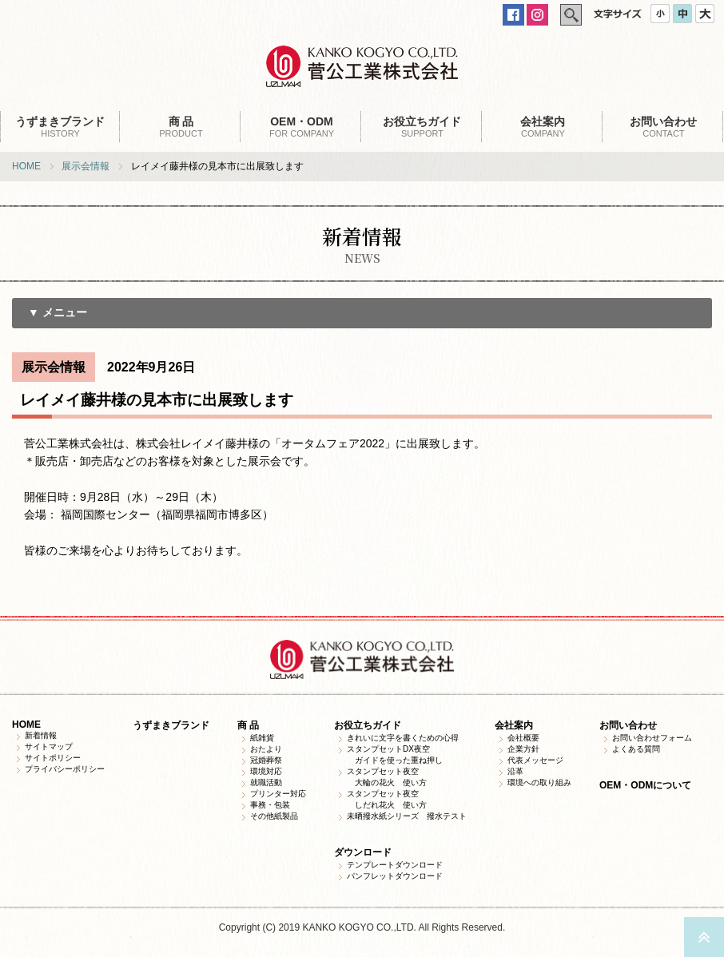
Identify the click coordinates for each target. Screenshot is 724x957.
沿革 (515, 771)
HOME (26, 166)
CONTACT (663, 126)
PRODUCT (181, 126)
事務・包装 (270, 804)
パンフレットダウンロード (395, 876)
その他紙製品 (274, 816)
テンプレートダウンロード (395, 864)
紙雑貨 (262, 737)
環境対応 (266, 771)
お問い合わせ (628, 725)
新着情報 (41, 735)
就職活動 (266, 782)
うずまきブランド (171, 725)
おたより (266, 749)
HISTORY (60, 126)
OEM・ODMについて (645, 785)
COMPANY (543, 126)
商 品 (248, 725)
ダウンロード (363, 852)
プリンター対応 (278, 793)
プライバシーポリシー (65, 768)
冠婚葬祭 (266, 760)
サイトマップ (49, 746)
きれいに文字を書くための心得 (403, 737)
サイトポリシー (53, 757)
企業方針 (523, 749)
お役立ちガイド (367, 725)
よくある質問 (636, 749)
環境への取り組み (539, 782)
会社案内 (514, 725)
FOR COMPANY (301, 126)
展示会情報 (85, 166)
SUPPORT (422, 126)
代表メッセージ (535, 760)
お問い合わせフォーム (652, 737)
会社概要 (523, 737)
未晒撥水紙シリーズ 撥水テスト (407, 816)
